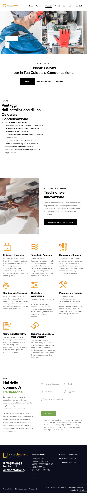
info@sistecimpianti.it (67, 458)
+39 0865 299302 (67, 462)
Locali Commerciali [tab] (44, 81)
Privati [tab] (27, 81)
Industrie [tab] (59, 81)
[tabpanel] (43, 127)
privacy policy (65, 420)
